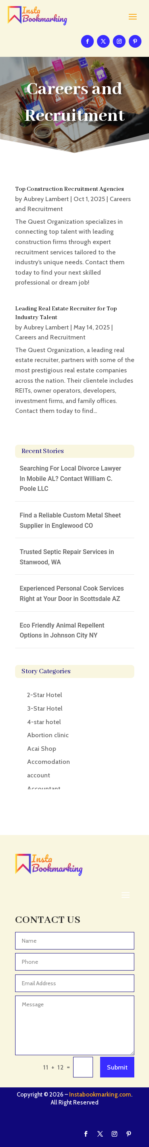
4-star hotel (44, 722)
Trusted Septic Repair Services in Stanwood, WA (67, 557)
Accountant (43, 788)
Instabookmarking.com (100, 1094)
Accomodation (48, 761)
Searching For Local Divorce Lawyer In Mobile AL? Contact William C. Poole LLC (71, 478)
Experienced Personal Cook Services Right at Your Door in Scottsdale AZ (72, 594)
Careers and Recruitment (50, 337)
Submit (117, 1067)
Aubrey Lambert (46, 199)
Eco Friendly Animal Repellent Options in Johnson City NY (62, 630)
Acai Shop (41, 748)
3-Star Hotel (44, 708)
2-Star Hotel (44, 695)
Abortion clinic (48, 735)
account (38, 775)
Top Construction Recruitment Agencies (69, 189)
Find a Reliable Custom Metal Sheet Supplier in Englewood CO (70, 520)
